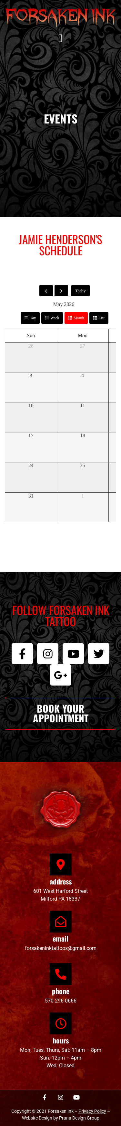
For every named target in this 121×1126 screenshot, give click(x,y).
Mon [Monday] (82, 335)
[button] (60, 38)
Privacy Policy (92, 1111)
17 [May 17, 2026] (31, 435)
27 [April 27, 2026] (82, 346)
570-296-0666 (60, 1001)
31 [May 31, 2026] (31, 496)
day (32, 318)
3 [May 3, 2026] (31, 375)
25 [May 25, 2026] (82, 465)
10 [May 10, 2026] (31, 405)
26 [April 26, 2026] (31, 346)
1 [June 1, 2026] (82, 496)
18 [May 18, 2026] (82, 435)
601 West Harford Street (60, 891)
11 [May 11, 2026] (82, 405)
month (79, 318)
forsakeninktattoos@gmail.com (60, 948)
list (101, 318)
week (54, 318)
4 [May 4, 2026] (82, 375)
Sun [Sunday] (31, 335)
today (80, 290)
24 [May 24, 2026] (31, 465)
